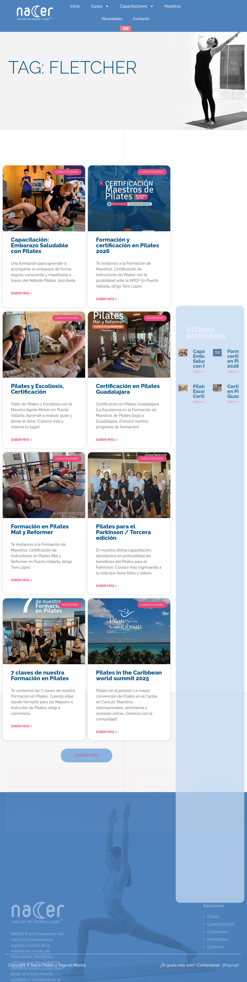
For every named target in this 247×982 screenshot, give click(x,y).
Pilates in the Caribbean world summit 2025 (129, 675)
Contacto (141, 19)
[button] (86, 755)
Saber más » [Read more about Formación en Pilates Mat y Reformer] (21, 580)
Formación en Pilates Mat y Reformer (40, 529)
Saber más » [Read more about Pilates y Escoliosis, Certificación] (21, 440)
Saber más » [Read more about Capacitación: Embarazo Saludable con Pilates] (21, 293)
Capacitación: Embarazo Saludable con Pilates (39, 245)
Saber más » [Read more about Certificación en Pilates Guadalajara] (106, 440)
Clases (100, 6)
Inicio (75, 6)
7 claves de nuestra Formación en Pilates (40, 675)
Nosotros (173, 6)
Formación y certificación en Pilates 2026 (127, 245)
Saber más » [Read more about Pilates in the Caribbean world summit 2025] (106, 732)
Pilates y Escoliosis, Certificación (37, 389)
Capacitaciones (137, 6)
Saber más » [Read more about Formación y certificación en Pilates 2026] (106, 299)
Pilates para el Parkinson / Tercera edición (123, 532)
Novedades (112, 19)
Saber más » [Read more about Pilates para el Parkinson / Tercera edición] (106, 586)
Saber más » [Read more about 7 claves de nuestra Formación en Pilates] (21, 726)
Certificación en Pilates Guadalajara (128, 389)
